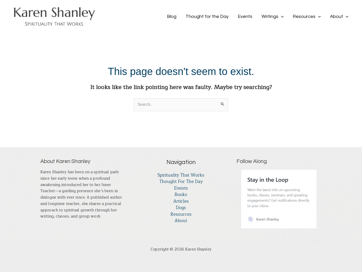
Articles (181, 201)
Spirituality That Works (180, 175)
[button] (281, 16)
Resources (181, 214)
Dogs (181, 207)
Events (181, 188)
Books (181, 194)
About (181, 220)
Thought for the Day (181, 181)
